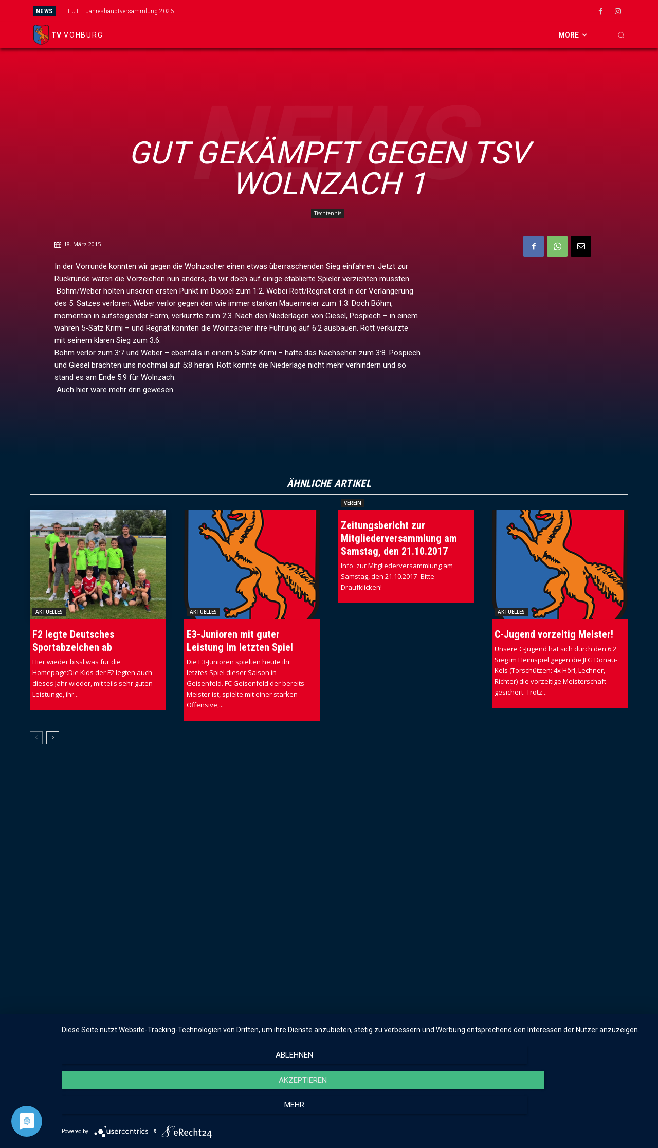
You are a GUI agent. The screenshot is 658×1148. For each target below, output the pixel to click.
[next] (373, 11)
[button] (621, 35)
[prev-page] (36, 738)
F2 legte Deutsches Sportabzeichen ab (73, 641)
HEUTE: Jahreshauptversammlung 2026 (118, 11)
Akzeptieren (355, 1112)
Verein (352, 503)
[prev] (357, 11)
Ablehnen (150, 1112)
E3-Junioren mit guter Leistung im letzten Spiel (240, 641)
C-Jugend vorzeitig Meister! (554, 635)
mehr (560, 1112)
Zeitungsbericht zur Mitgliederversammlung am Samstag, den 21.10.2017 (399, 539)
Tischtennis (327, 213)
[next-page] (52, 738)
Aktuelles (49, 612)
